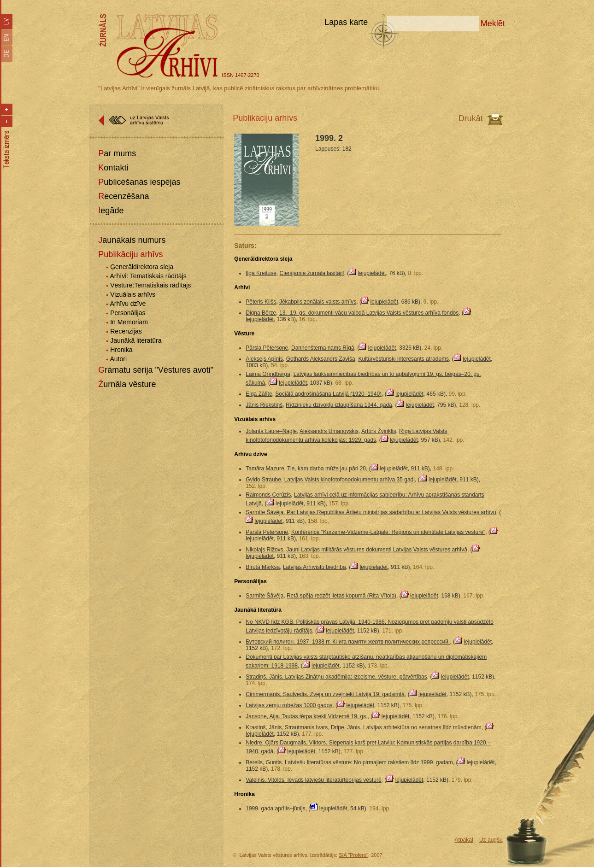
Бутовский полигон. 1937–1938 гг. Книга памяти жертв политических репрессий (348, 642)
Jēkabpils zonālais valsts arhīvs (317, 302)
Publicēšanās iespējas (139, 182)
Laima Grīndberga (268, 374)
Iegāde (111, 210)
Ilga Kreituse (261, 273)
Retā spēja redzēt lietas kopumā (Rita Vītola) (341, 595)
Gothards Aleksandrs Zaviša (320, 359)
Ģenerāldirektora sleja (141, 266)
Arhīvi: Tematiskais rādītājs (148, 276)
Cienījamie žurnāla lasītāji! (312, 273)
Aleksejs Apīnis (264, 359)
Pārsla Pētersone (267, 348)
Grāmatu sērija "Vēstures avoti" (155, 370)
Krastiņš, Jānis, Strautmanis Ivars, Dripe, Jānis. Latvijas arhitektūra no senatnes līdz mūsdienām (364, 727)
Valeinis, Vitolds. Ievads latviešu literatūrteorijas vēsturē (313, 780)
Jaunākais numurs (131, 240)
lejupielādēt (372, 273)
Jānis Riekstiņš (264, 405)
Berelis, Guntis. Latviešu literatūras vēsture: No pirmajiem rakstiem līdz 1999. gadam (349, 762)
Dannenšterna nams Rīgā (322, 348)
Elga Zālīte (259, 394)
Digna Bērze (261, 313)
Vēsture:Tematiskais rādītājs (150, 285)
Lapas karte (346, 22)
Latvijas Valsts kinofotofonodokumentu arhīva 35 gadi (349, 479)
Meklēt (493, 23)
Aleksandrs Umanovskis (329, 431)
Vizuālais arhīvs (132, 294)
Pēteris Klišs (261, 302)
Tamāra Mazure (265, 468)
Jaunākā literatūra (135, 340)
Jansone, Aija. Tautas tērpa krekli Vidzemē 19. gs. (306, 716)
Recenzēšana (123, 196)
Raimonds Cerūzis (268, 495)
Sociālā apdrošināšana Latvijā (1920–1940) (328, 394)
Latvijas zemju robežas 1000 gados (289, 705)
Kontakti (113, 167)
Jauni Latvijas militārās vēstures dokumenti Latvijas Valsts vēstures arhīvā (376, 549)
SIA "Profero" (353, 855)
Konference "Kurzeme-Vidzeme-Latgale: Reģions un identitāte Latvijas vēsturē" (388, 532)
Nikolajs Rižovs (264, 549)
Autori (118, 359)
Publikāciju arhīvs (130, 254)
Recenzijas (125, 331)
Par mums (117, 153)
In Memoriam (129, 322)
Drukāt (471, 118)
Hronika (121, 349)
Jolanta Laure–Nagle (271, 431)
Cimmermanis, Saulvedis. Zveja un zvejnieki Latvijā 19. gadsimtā (325, 694)
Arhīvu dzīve (128, 303)
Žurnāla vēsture (127, 384)
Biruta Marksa (263, 567)
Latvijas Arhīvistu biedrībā (314, 567)
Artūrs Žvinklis (378, 431)
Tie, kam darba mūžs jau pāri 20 (326, 468)
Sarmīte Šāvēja (264, 512)
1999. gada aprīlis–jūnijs (275, 808)
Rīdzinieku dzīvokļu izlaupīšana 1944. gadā (339, 405)
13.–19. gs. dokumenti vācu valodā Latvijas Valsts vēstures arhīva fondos (369, 313)
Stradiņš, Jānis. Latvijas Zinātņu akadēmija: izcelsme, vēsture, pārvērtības (336, 677)
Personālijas (127, 312)
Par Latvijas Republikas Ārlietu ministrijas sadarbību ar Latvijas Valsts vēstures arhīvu (391, 512)
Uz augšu (491, 840)
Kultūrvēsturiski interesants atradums (403, 359)
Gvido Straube (263, 479)
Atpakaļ (464, 840)
